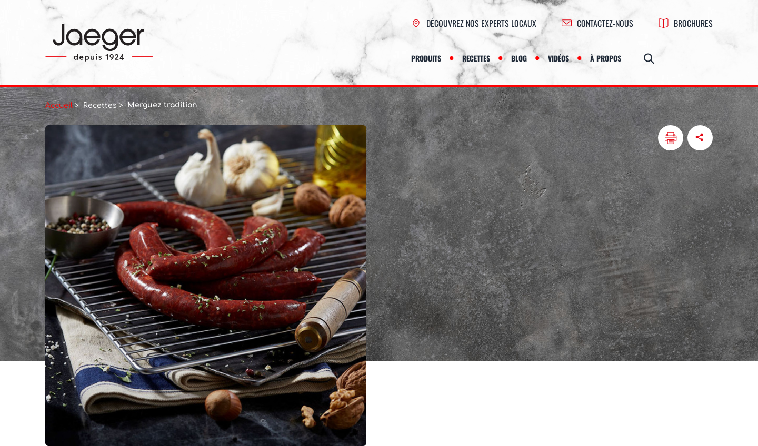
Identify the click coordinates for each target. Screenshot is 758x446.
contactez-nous (597, 23)
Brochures (686, 23)
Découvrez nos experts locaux (473, 23)
